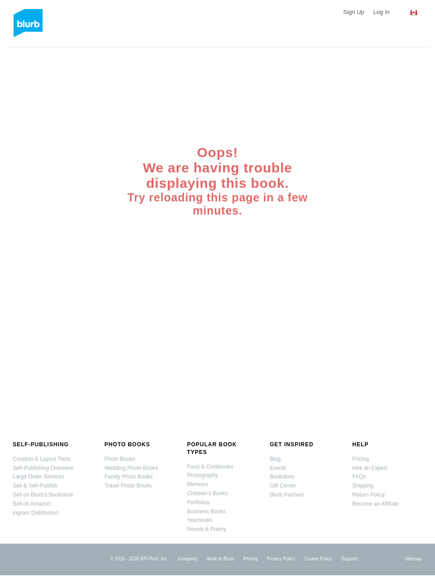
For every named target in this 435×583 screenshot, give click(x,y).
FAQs (359, 476)
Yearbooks (200, 520)
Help (361, 444)
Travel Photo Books (127, 486)
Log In (381, 12)
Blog (275, 459)
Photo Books (127, 444)
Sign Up (353, 12)
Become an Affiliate (376, 504)
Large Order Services (38, 476)
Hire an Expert (370, 468)
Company (187, 558)
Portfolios (198, 502)
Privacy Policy (281, 558)
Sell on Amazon (31, 504)
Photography (202, 475)
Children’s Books (207, 493)
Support (350, 558)
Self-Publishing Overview (43, 468)
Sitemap (413, 558)
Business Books (206, 511)
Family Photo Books (128, 476)
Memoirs (197, 484)
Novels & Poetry (206, 529)
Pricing (361, 459)
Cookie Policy (318, 558)
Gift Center (283, 486)
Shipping (363, 486)
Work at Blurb (220, 558)
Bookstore (282, 476)
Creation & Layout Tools (41, 459)
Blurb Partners (287, 495)
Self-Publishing (41, 444)
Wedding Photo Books (131, 468)
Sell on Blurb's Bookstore (43, 495)
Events (278, 468)
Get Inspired (292, 444)
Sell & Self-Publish (35, 486)
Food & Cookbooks (210, 467)
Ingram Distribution (35, 513)
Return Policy (369, 495)
